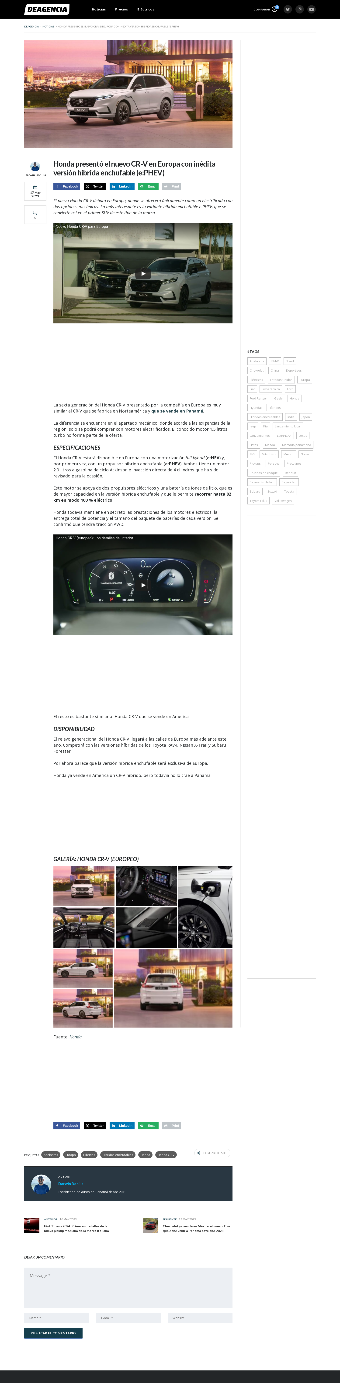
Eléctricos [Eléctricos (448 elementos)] (256, 380)
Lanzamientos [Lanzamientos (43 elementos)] (260, 435)
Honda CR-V (166, 1155)
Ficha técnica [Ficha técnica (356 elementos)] (271, 389)
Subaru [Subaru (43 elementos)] (255, 491)
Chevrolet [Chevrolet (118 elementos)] (257, 370)
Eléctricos (145, 9)
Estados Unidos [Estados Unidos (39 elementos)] (281, 380)
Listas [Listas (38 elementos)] (254, 445)
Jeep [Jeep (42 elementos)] (253, 426)
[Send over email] (148, 186)
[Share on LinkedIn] (122, 186)
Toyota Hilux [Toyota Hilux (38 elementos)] (258, 501)
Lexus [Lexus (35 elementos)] (303, 435)
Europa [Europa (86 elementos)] (305, 380)
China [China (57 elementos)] (275, 370)
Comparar (265, 9)
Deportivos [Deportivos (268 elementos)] (294, 370)
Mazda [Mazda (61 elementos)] (270, 445)
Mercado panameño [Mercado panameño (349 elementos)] (296, 445)
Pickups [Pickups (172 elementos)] (255, 463)
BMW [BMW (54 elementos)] (275, 361)
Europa (71, 1155)
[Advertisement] (142, 363)
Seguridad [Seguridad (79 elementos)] (289, 482)
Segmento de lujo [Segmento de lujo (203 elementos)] (262, 482)
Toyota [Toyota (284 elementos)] (289, 491)
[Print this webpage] (171, 186)
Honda (145, 1155)
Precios (121, 9)
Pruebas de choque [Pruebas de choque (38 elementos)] (264, 473)
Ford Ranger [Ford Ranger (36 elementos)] (258, 398)
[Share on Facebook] (66, 186)
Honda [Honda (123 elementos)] (294, 398)
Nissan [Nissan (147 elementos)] (306, 454)
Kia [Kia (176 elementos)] (265, 426)
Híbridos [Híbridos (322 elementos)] (275, 408)
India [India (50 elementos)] (291, 417)
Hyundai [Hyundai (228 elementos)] (256, 408)
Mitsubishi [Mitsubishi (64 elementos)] (269, 454)
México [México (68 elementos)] (289, 454)
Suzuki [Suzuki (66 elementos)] (272, 491)
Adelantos (51, 1155)
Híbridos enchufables (118, 1155)
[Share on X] (95, 186)
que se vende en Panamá (177, 411)
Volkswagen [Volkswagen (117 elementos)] (283, 501)
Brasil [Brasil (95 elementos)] (290, 361)
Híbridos (89, 1155)
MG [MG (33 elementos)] (252, 454)
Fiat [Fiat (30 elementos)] (252, 389)
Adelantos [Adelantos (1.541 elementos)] (257, 361)
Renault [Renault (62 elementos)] (290, 473)
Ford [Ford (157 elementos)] (290, 389)
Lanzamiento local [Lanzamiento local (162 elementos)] (288, 426)
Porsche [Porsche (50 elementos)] (274, 463)
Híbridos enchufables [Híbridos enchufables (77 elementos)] (265, 417)
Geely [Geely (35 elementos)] (278, 398)
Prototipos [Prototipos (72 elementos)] (294, 463)
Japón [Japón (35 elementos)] (306, 417)
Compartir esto (215, 1155)
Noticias (99, 9)
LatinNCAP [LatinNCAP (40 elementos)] (284, 435)
